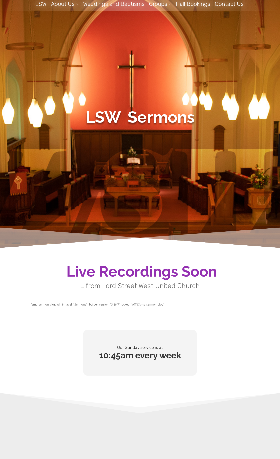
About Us (63, 5)
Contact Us (229, 5)
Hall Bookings (193, 5)
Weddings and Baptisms (114, 5)
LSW (40, 5)
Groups (158, 5)
